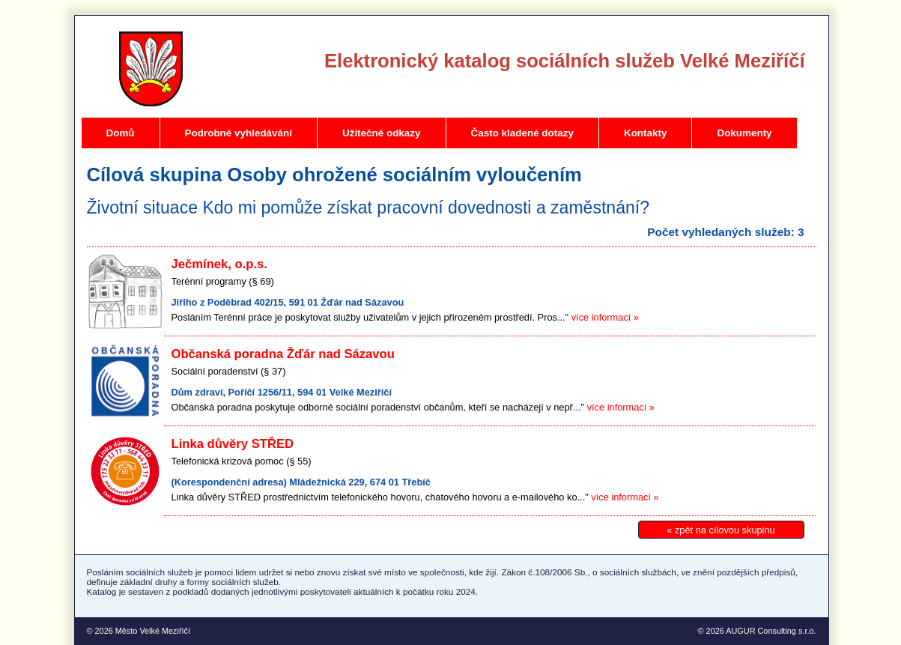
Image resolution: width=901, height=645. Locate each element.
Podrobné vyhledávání (238, 133)
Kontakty (645, 133)
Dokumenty (744, 133)
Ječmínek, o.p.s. (219, 264)
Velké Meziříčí (151, 68)
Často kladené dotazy (522, 133)
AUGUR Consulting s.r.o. (771, 630)
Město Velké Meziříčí (152, 630)
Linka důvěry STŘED (233, 444)
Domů (120, 133)
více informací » (605, 317)
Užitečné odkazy (381, 133)
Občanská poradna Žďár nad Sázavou (283, 354)
